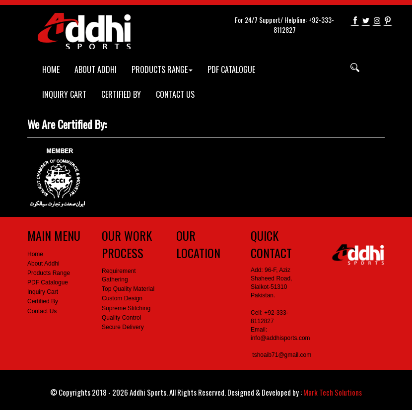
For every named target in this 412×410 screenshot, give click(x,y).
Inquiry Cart (42, 291)
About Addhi (43, 263)
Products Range (48, 273)
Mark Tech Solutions (332, 392)
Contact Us (42, 311)
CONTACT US (175, 94)
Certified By (42, 301)
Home (35, 254)
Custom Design (122, 298)
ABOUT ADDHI (95, 69)
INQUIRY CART (64, 94)
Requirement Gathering (119, 275)
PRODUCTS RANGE (162, 69)
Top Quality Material (128, 288)
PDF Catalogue (47, 282)
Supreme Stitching (126, 308)
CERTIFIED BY (121, 94)
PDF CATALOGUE (231, 69)
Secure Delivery (123, 327)
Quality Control (121, 317)
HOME (51, 69)
